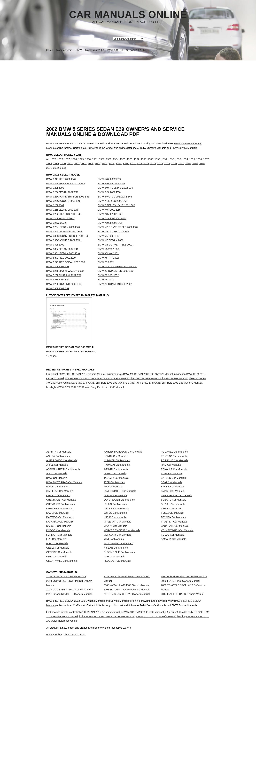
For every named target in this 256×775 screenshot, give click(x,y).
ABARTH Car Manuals (58, 481)
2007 (111, 167)
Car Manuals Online (128, 14)
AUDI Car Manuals (56, 519)
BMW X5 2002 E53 (108, 256)
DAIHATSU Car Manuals (60, 601)
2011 (139, 167)
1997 (206, 162)
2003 (84, 167)
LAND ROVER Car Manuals (119, 564)
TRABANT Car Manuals (174, 601)
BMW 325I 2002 (55, 212)
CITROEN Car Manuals (59, 579)
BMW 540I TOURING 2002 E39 (115, 194)
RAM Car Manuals (171, 504)
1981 (95, 162)
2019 (195, 167)
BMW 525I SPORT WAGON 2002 (65, 277)
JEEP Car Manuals (114, 534)
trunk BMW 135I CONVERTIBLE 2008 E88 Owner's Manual (169, 397)
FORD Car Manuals (57, 639)
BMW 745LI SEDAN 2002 (112, 225)
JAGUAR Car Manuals (116, 526)
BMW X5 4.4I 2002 (108, 264)
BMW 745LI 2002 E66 (110, 221)
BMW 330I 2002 (55, 251)
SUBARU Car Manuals (173, 564)
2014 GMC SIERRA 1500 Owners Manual (69, 710)
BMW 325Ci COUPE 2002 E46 (63, 208)
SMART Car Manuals (172, 549)
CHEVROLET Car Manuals (61, 564)
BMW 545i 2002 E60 (109, 199)
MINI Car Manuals (114, 632)
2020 (202, 167)
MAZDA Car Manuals (115, 609)
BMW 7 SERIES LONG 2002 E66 (116, 212)
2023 (63, 171)
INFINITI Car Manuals (116, 511)
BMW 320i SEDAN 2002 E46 (62, 199)
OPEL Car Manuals (114, 662)
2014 (160, 167)
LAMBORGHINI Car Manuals (120, 549)
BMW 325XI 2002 (56, 229)
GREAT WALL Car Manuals (61, 669)
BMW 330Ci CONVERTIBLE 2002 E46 (67, 243)
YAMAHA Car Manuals (173, 632)
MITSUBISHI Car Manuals (118, 639)
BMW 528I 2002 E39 (57, 286)
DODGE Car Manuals (58, 616)
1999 (56, 167)
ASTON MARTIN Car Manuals (63, 511)
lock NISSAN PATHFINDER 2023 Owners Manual (141, 766)
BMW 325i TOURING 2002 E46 (63, 221)
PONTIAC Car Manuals (174, 488)
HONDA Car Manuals (115, 488)
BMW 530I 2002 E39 (57, 295)
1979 (81, 162)
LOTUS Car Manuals (115, 586)
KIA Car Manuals (113, 541)
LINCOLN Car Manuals (116, 579)
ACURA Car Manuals (58, 488)
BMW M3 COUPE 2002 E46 (113, 238)
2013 (153, 167)
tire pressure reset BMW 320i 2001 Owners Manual (158, 393)
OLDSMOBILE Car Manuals (119, 654)
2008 (118, 167)
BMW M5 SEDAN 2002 (111, 247)
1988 (143, 162)
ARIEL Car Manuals (57, 504)
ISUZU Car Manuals (115, 519)
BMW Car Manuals (56, 526)
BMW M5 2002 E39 (108, 243)
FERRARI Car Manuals (59, 624)
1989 (150, 162)
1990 (157, 162)
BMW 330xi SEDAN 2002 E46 (63, 260)
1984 (116, 162)
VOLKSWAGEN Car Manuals (177, 616)
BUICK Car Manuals (57, 541)
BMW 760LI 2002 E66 (110, 229)
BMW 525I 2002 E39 (57, 273)
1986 (129, 162)
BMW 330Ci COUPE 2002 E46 (63, 247)
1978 (74, 162)
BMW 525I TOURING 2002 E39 (63, 282)
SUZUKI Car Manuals (173, 571)
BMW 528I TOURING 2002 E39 (63, 291)
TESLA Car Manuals (172, 586)
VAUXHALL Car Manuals (175, 609)
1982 (102, 162)
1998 (49, 167)
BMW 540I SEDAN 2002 (111, 190)
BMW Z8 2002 (106, 286)
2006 (104, 167)
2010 (132, 167)
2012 (146, 167)
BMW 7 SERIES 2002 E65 (112, 208)
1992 (171, 162)
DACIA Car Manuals (57, 586)
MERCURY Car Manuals (117, 624)
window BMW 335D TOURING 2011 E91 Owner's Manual (97, 393)
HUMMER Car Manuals (117, 496)
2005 (97, 167)
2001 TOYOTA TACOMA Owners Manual (126, 710)
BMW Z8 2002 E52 (108, 282)
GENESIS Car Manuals (59, 654)
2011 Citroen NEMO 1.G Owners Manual (69, 718)
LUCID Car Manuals (115, 594)
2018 (188, 167)
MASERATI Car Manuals (117, 601)
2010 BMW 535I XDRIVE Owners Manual (127, 718)
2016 (174, 167)
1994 (185, 162)
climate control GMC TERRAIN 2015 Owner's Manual (97, 762)
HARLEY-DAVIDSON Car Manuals (123, 481)
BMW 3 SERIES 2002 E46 (61, 186)
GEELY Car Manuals (57, 647)
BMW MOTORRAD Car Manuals (64, 534)
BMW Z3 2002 (106, 269)
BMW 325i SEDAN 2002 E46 (62, 216)
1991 (164, 162)
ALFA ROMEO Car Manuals (61, 496)
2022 (56, 171)
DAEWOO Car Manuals (59, 594)
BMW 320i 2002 (55, 194)
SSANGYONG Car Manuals (176, 556)
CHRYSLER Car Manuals (60, 571)
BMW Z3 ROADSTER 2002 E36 (115, 277)
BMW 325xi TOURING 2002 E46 (64, 238)
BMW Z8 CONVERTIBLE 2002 (115, 291)
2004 (91, 167)
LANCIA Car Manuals (115, 556)
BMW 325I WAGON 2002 (60, 225)
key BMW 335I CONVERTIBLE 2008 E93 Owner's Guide (102, 397)
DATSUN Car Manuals (58, 609)
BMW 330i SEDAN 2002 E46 (62, 256)
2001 (70, 167)
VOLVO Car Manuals (172, 624)
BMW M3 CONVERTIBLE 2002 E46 (118, 234)
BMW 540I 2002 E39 (109, 186)
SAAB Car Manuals (171, 519)
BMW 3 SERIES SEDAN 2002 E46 (65, 190)
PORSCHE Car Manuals (174, 496)
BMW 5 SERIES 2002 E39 (61, 264)
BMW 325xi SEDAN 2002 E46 (63, 234)
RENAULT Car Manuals (174, 511)
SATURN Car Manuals (173, 526)
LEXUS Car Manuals (115, 571)
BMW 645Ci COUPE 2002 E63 (115, 203)
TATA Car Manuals (171, 579)
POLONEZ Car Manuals (174, 481)
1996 (199, 162)
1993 (178, 162)
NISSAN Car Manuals (116, 647)
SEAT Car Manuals (171, 534)
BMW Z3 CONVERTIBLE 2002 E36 (117, 273)
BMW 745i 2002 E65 (109, 216)
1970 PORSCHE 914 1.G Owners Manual (184, 691)
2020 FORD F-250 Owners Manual (180, 698)
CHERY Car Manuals (58, 556)
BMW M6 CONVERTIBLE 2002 (115, 251)
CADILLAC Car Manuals (59, 549)
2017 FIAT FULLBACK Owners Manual (182, 718)
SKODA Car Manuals (172, 541)
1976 (60, 162)
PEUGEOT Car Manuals (117, 669)
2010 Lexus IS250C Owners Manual (66, 691)
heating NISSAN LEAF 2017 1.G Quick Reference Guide (133, 771)
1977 (67, 162)
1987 (136, 162)
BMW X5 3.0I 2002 (108, 260)
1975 (53, 162)
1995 (192, 162)
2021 (49, 171)
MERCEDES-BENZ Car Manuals (122, 616)
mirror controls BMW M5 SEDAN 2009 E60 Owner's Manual (140, 388)
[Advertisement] (128, 86)
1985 (123, 162)
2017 (181, 167)
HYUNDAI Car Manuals (117, 504)
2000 (63, 167)
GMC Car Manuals (56, 662)
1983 (109, 162)
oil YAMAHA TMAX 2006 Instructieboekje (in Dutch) (165, 762)
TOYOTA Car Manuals (173, 594)
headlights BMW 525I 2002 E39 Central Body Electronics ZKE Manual (85, 401)
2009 (125, 167)
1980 (88, 162)
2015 (167, 167)
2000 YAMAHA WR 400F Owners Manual (126, 703)
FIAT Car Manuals (56, 632)
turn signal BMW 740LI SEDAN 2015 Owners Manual (75, 388)
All (47, 162)
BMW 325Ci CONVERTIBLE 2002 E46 (67, 203)
